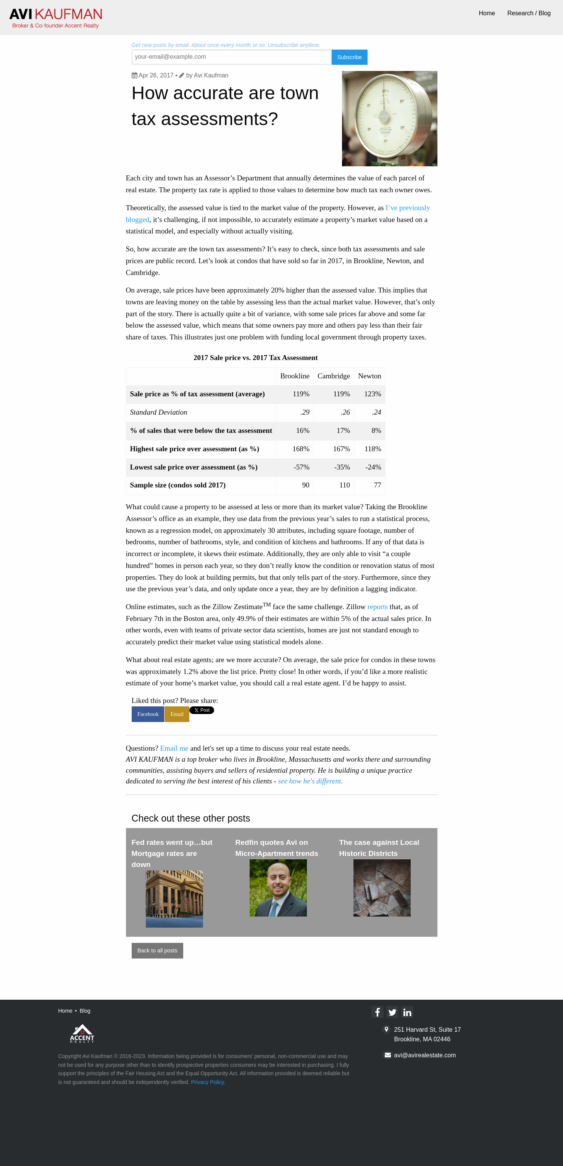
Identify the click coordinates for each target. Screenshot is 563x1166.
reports (378, 607)
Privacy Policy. (208, 1082)
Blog (85, 1011)
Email (177, 714)
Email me (174, 748)
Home (487, 13)
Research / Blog (529, 13)
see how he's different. (310, 781)
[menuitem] (487, 13)
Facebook (148, 714)
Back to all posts (157, 950)
